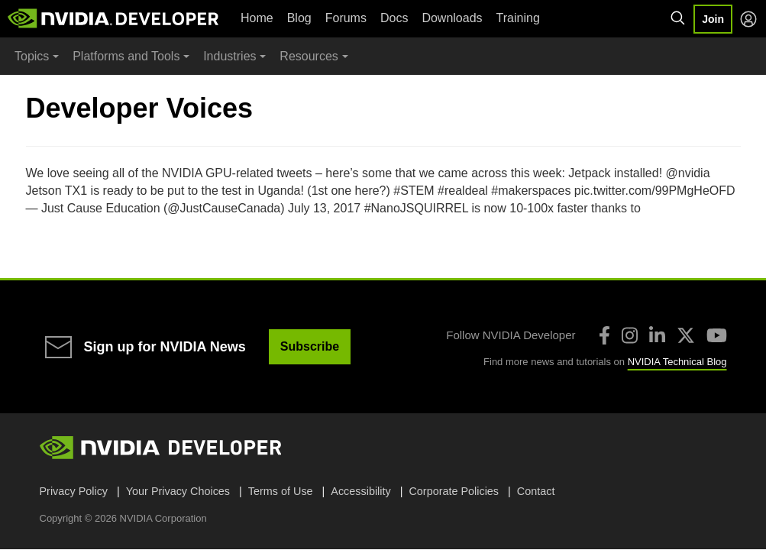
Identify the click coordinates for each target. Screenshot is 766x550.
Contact (536, 491)
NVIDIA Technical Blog (677, 361)
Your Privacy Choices (178, 491)
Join (713, 19)
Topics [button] (32, 56)
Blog (299, 17)
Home (257, 17)
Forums (346, 17)
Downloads (452, 17)
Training (518, 17)
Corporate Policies (454, 491)
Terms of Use (280, 491)
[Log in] (748, 19)
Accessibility (360, 491)
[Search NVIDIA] (678, 18)
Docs (394, 17)
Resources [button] (309, 56)
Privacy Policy (74, 491)
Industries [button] (229, 56)
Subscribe (309, 346)
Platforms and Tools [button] (126, 56)
